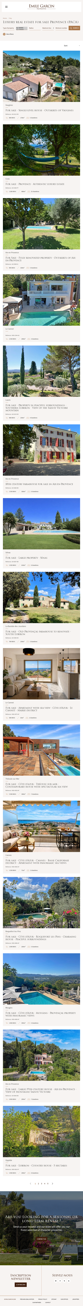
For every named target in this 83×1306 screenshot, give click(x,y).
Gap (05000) (22, 30)
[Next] (52, 1183)
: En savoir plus (41, 308)
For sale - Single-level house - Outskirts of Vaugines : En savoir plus (41, 86)
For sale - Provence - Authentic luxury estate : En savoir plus (41, 159)
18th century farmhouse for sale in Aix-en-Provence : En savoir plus (41, 459)
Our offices (64, 1299)
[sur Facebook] (60, 1281)
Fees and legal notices (27, 1299)
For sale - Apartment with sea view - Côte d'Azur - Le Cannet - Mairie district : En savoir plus (41, 684)
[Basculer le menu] (6, 7)
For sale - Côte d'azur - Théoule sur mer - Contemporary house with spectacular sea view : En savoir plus (41, 760)
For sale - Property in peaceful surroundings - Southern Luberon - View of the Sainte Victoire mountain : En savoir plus (41, 383)
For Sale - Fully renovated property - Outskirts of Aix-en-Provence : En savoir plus (41, 234)
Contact (48, 1302)
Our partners (37, 1302)
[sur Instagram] (55, 1281)
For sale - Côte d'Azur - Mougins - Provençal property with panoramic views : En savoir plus (41, 989)
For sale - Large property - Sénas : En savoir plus (41, 533)
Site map (53, 1299)
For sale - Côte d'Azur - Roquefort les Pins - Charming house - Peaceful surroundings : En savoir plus (41, 913)
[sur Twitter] (64, 1281)
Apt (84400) (22, 28)
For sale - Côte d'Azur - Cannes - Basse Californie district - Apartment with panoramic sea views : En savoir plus (41, 837)
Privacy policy (42, 1299)
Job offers (75, 1299)
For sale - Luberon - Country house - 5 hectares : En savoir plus (41, 1141)
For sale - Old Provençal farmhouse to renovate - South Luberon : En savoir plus (41, 608)
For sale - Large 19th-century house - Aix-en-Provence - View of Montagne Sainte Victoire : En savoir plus (41, 1066)
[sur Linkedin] (68, 1281)
